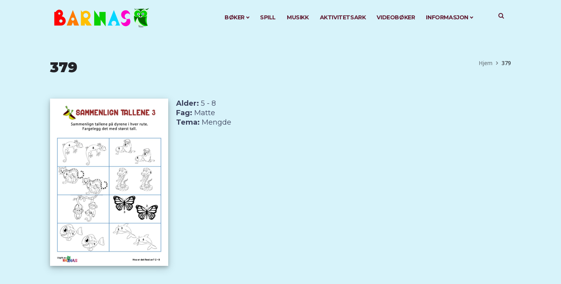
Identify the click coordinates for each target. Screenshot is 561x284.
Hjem (485, 63)
